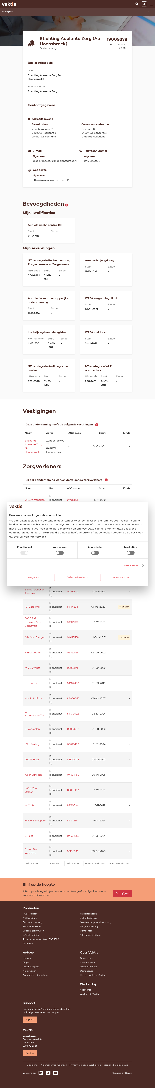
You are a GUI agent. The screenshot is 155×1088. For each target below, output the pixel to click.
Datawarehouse (88, 966)
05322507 (73, 728)
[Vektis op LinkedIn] (40, 1072)
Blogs (26, 962)
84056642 (73, 698)
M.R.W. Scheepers (35, 820)
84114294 (72, 606)
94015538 (73, 637)
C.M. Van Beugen (35, 637)
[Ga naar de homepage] (9, 4)
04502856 (73, 835)
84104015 (72, 622)
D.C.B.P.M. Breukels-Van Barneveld (33, 622)
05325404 (73, 790)
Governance (86, 958)
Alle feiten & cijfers (90, 935)
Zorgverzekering (89, 926)
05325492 (73, 744)
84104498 (73, 683)
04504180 (73, 774)
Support (29, 1019)
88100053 (73, 759)
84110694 (72, 805)
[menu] (151, 4)
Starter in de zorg (32, 922)
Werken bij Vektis (89, 994)
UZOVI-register (31, 935)
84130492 (73, 713)
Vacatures (85, 989)
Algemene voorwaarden (54, 1065)
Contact (30, 1053)
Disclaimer (32, 1065)
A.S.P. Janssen (33, 774)
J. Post (29, 835)
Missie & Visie (87, 962)
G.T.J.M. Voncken (35, 499)
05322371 (72, 667)
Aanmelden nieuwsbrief (35, 975)
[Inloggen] (144, 3)
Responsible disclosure (115, 1065)
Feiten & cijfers (31, 966)
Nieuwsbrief (29, 971)
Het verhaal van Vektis (92, 975)
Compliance (86, 971)
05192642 (72, 591)
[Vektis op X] (48, 1072)
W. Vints (29, 805)
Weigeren (33, 577)
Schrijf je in (123, 893)
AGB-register (30, 913)
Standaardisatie (32, 926)
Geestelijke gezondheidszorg (95, 922)
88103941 (72, 851)
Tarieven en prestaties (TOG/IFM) (41, 939)
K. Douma (31, 683)
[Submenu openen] (149, 12)
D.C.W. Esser (32, 759)
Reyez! (128, 1073)
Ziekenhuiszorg (88, 918)
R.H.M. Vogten (33, 652)
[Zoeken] (137, 4)
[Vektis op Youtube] (55, 1072)
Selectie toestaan (77, 577)
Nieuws (27, 958)
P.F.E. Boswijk (32, 606)
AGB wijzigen (30, 918)
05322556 (73, 652)
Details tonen (131, 565)
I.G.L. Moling (32, 744)
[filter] (36, 863)
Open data (28, 943)
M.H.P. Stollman (34, 698)
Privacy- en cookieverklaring (85, 1065)
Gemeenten (86, 930)
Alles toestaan (121, 577)
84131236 (72, 820)
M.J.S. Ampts (32, 667)
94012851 (72, 499)
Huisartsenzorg (88, 913)
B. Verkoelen (32, 728)
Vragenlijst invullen (33, 930)
